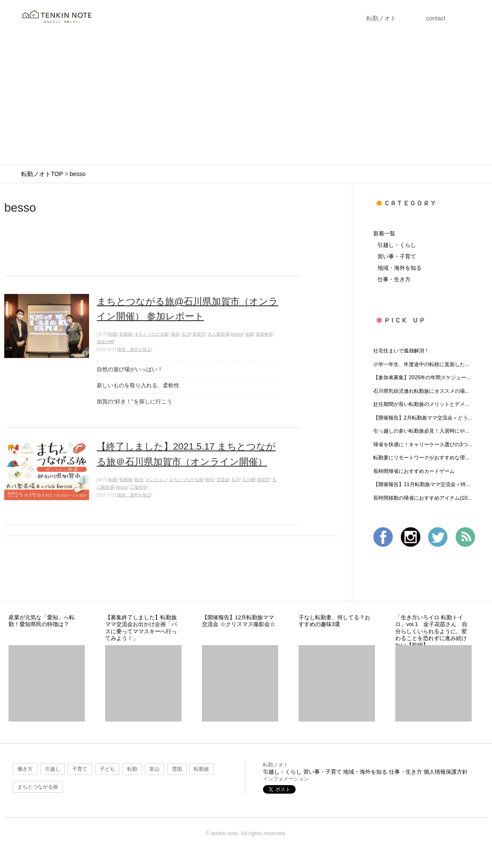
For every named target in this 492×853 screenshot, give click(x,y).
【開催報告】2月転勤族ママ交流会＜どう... (422, 418)
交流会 (222, 479)
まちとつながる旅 (151, 334)
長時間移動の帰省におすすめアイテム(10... (422, 498)
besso (77, 174)
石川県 (248, 479)
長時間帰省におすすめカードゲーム (414, 471)
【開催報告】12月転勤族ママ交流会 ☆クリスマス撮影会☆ (238, 620)
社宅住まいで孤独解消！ (401, 351)
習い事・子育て (396, 256)
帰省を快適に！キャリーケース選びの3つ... (422, 444)
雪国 (177, 769)
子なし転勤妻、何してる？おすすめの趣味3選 (334, 620)
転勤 (113, 334)
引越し (52, 769)
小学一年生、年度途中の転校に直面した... (421, 364)
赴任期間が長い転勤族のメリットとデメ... (421, 404)
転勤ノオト (381, 18)
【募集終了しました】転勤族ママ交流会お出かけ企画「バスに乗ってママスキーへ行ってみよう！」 (141, 627)
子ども (107, 769)
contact (435, 18)
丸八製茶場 (218, 334)
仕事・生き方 (394, 279)
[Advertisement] (246, 101)
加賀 (249, 334)
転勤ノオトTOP (42, 174)
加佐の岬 (105, 341)
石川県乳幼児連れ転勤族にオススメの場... (421, 391)
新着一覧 (384, 233)
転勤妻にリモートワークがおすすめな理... (421, 458)
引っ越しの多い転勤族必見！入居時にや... (421, 431)
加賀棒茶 (264, 334)
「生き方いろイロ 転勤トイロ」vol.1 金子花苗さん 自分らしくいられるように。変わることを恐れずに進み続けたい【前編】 (431, 631)
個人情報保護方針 (446, 772)
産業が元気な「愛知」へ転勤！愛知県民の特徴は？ (41, 620)
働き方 (25, 769)
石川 (186, 334)
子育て (79, 769)
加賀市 (199, 334)
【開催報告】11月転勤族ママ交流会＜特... (421, 484)
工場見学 (138, 487)
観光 (138, 479)
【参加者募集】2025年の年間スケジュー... (422, 377)
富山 (154, 769)
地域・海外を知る (134, 349)
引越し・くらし (396, 245)
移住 (175, 334)
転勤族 (126, 334)
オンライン (156, 479)
